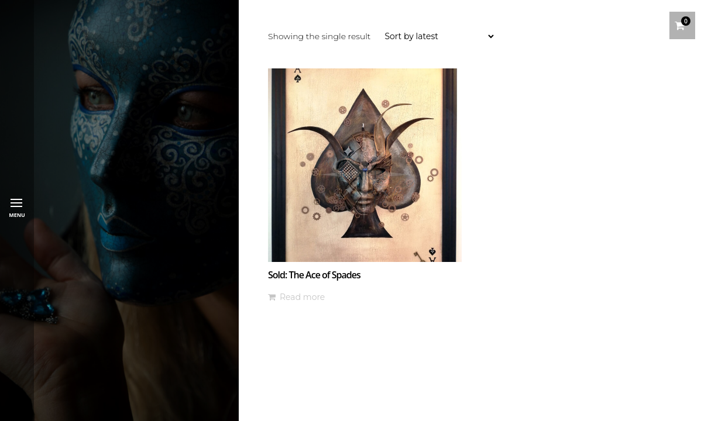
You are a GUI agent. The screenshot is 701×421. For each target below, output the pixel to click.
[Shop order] (439, 36)
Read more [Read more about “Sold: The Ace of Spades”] (302, 297)
